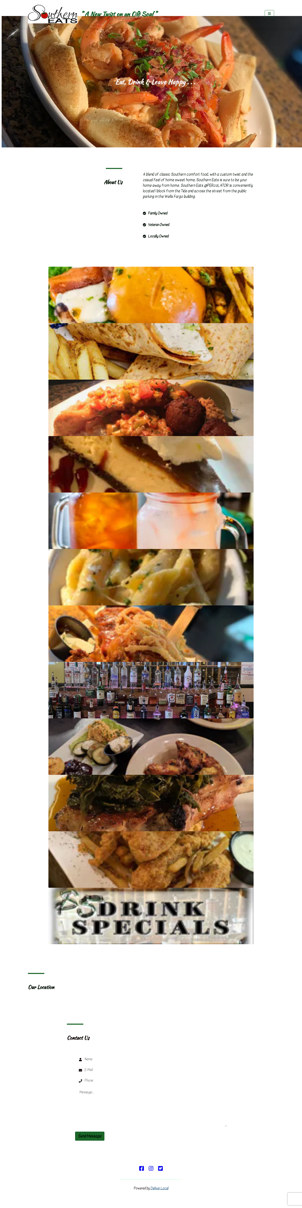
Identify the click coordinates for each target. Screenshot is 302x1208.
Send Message (89, 1136)
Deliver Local (159, 1188)
